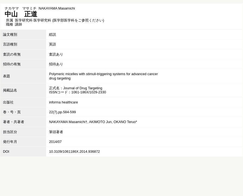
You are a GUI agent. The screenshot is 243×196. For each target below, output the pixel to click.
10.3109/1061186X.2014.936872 (74, 151)
